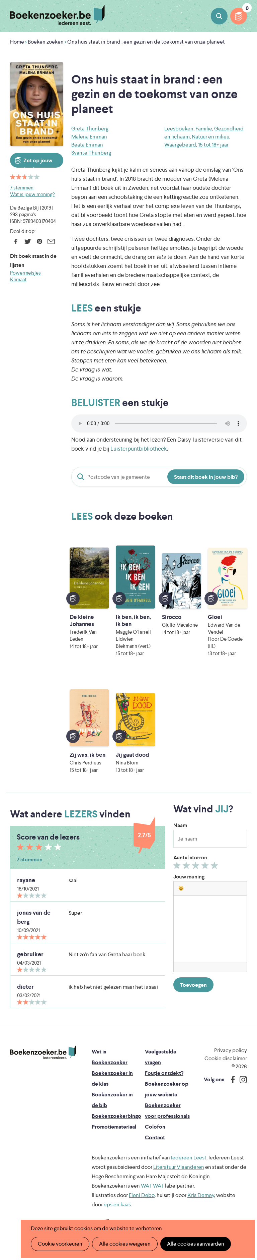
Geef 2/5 (187, 867)
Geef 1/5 (177, 867)
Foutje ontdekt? (164, 1073)
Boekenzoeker (57, 15)
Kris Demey (200, 1195)
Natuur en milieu (210, 136)
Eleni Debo (142, 1195)
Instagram (241, 1079)
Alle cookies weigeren (125, 1243)
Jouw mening (188, 876)
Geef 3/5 (196, 867)
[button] (181, 888)
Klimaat (18, 279)
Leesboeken (178, 128)
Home (17, 41)
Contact (155, 1137)
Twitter (27, 241)
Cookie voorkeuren (60, 1243)
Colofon (155, 1126)
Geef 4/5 (205, 867)
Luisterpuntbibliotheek (138, 448)
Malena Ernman (89, 136)
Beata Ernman (87, 144)
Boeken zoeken (219, 16)
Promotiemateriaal (114, 1126)
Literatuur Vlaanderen (178, 1166)
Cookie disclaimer (225, 1058)
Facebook (16, 241)
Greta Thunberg (89, 128)
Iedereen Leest (188, 1157)
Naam (180, 825)
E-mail (51, 241)
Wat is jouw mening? (32, 194)
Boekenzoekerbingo (116, 1116)
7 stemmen (21, 187)
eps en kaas (117, 1204)
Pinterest (39, 241)
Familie (203, 128)
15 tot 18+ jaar (213, 144)
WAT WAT (152, 1185)
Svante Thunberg (91, 152)
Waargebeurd (180, 144)
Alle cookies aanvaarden (195, 1243)
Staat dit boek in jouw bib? (206, 476)
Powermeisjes (25, 273)
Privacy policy (230, 1050)
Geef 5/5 (215, 867)
